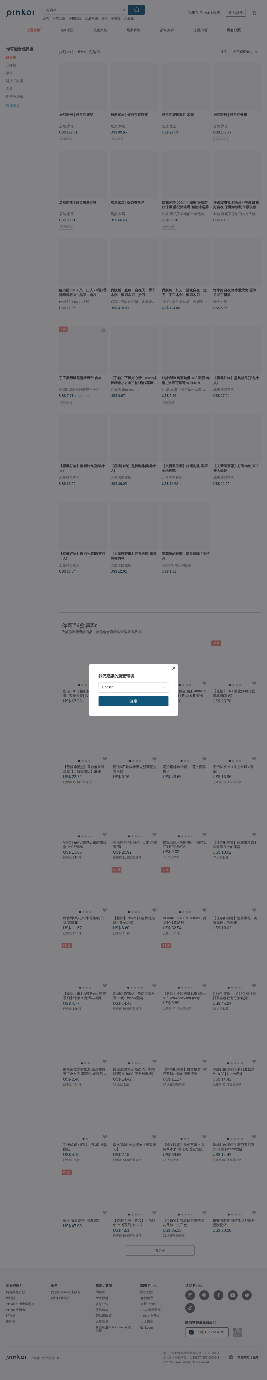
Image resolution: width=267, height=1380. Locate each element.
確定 (133, 701)
